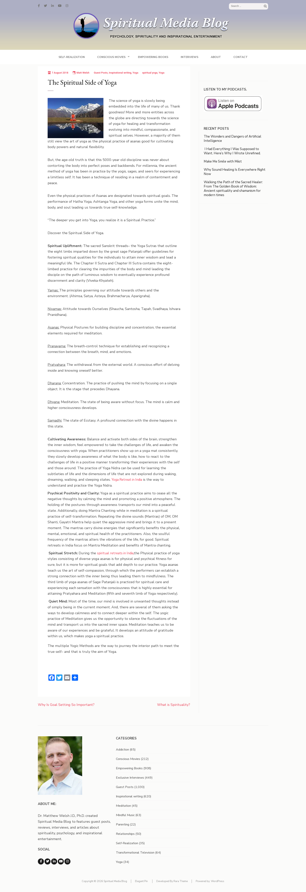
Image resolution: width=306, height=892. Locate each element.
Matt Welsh (82, 72)
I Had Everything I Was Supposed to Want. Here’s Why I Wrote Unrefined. (232, 151)
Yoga (135, 72)
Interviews (189, 57)
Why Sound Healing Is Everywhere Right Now (234, 171)
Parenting (122, 824)
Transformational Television (135, 852)
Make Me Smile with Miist (223, 161)
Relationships (125, 834)
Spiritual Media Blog (115, 881)
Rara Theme (180, 881)
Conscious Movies (111, 57)
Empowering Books (153, 57)
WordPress (217, 881)
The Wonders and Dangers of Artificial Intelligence (232, 138)
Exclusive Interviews (130, 778)
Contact (240, 57)
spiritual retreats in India (115, 553)
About (216, 57)
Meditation (123, 806)
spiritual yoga (149, 72)
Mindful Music (125, 815)
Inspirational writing (120, 72)
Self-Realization (72, 57)
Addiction (122, 749)
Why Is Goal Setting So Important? (66, 704)
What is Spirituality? (173, 704)
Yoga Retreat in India (126, 479)
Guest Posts (101, 72)
